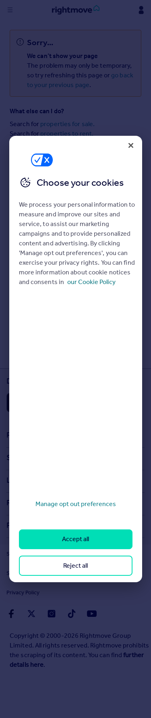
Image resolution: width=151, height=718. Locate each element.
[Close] (131, 145)
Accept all (75, 539)
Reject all (75, 565)
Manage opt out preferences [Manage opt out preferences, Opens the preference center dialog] (75, 504)
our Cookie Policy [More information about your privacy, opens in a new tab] (91, 282)
